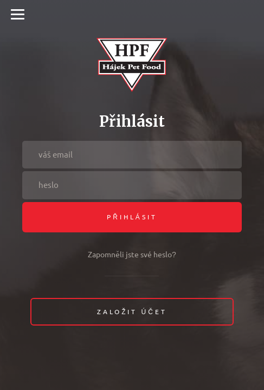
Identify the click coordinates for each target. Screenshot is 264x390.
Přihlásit (132, 217)
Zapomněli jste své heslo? (132, 254)
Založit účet (132, 312)
